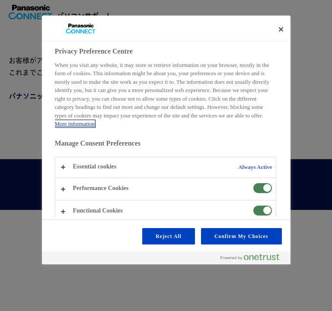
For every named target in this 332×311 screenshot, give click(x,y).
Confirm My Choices (241, 236)
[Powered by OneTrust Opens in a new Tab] (253, 259)
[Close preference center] (280, 29)
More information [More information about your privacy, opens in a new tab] (75, 124)
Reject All (169, 236)
